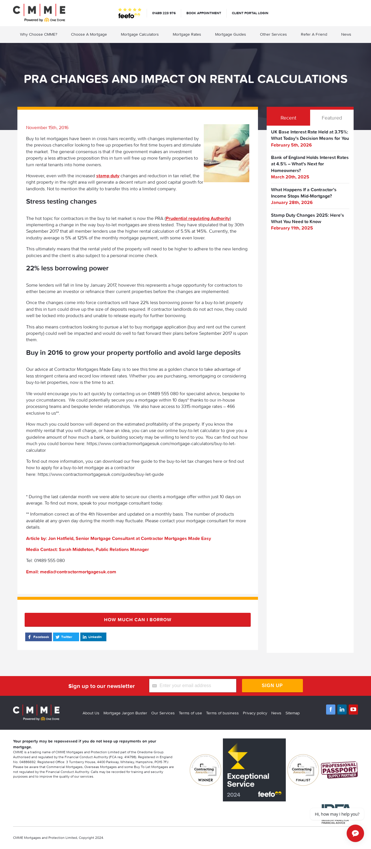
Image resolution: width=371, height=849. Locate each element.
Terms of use (190, 713)
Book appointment (203, 13)
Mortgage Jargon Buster (125, 713)
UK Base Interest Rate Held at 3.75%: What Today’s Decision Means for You (310, 135)
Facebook (38, 637)
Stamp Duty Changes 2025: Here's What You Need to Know (307, 218)
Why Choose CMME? (38, 34)
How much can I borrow (138, 619)
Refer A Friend (314, 34)
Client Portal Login (250, 13)
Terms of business (222, 713)
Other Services (273, 34)
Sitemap (292, 713)
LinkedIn (92, 637)
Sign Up (272, 685)
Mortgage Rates (187, 34)
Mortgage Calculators (140, 34)
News (346, 34)
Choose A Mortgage (89, 34)
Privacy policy (255, 713)
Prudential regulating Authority (198, 218)
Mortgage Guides (230, 34)
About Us (91, 713)
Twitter (63, 637)
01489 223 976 (164, 13)
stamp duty (107, 175)
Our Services (163, 713)
